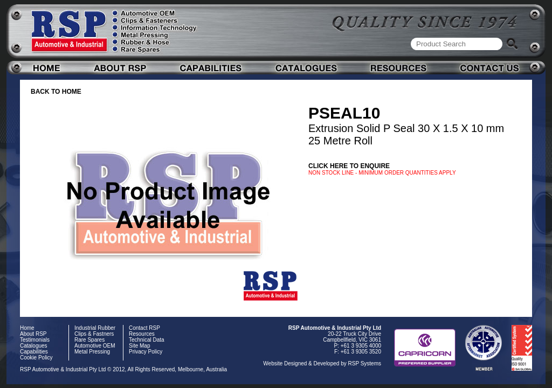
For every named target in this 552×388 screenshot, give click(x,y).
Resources (142, 334)
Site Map (139, 346)
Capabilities (34, 352)
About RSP (33, 334)
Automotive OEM (94, 346)
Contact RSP (144, 328)
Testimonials (35, 340)
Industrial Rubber (94, 328)
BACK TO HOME (56, 91)
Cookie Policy (36, 358)
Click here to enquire (349, 166)
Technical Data (146, 340)
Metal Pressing (92, 352)
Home (27, 328)
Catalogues (33, 346)
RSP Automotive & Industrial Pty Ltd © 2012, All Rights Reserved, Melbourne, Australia (123, 369)
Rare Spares (89, 340)
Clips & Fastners (94, 334)
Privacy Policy (145, 352)
